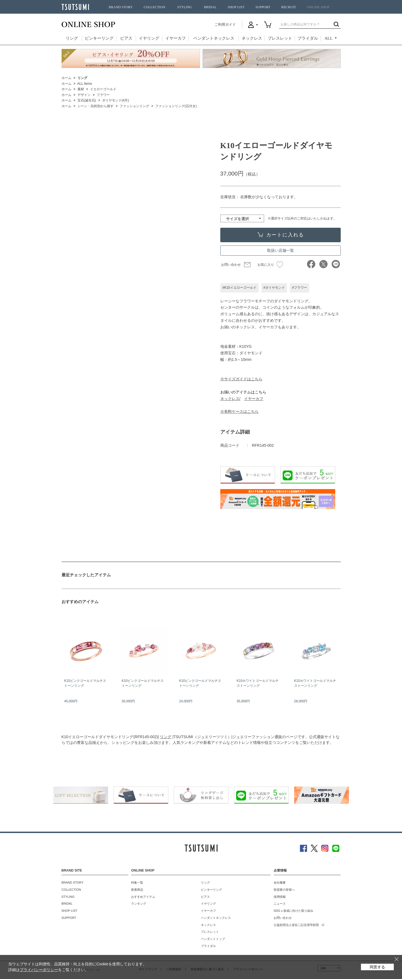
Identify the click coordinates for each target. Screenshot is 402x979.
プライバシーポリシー (39, 970)
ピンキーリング (99, 38)
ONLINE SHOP (318, 7)
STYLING (184, 7)
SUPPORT (262, 7)
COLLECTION (154, 7)
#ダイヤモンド (274, 288)
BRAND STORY (121, 7)
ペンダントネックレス (213, 38)
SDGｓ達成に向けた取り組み (293, 910)
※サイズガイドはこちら (241, 379)
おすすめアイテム (143, 896)
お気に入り (270, 264)
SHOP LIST (236, 7)
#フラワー (299, 288)
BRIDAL (210, 7)
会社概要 (280, 882)
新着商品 (137, 889)
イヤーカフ (175, 38)
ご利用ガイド (225, 24)
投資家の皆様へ (284, 889)
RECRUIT (288, 7)
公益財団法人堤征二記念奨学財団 (296, 925)
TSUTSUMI (75, 7)
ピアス (126, 38)
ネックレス (252, 38)
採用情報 (280, 896)
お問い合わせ (231, 265)
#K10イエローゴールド (239, 288)
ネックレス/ (230, 398)
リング (72, 38)
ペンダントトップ (213, 938)
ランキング (138, 903)
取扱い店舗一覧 (280, 250)
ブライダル (307, 38)
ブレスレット (280, 38)
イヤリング (149, 38)
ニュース (280, 903)
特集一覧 (137, 882)
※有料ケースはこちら (239, 411)
